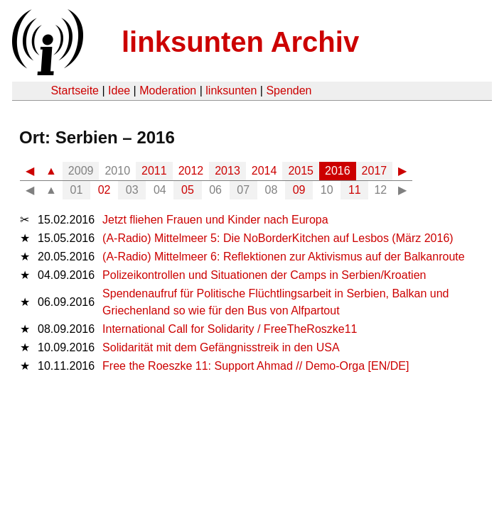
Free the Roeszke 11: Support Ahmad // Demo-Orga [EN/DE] (255, 366)
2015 (300, 171)
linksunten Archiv (240, 41)
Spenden (288, 90)
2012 (191, 171)
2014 (264, 171)
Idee (119, 90)
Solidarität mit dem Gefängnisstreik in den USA (220, 347)
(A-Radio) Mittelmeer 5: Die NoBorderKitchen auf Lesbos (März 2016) (278, 238)
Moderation (167, 90)
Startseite (74, 90)
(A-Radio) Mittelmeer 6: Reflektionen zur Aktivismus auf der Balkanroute (283, 257)
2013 (227, 171)
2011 (154, 171)
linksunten (231, 90)
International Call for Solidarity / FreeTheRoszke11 (229, 329)
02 (104, 190)
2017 (374, 171)
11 (354, 190)
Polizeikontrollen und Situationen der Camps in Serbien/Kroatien (264, 275)
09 (299, 190)
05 (187, 190)
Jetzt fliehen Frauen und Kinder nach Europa (215, 220)
